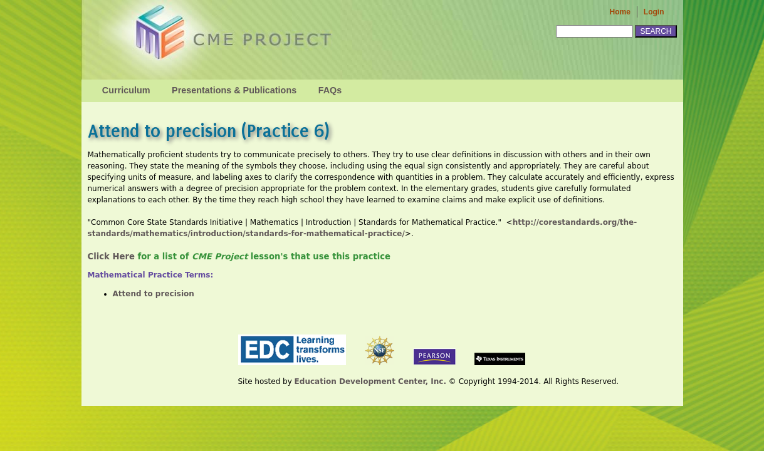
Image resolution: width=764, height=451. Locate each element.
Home (620, 12)
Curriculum (126, 90)
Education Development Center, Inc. (370, 381)
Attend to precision (153, 293)
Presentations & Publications (234, 90)
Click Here (111, 256)
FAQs (330, 90)
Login (654, 12)
